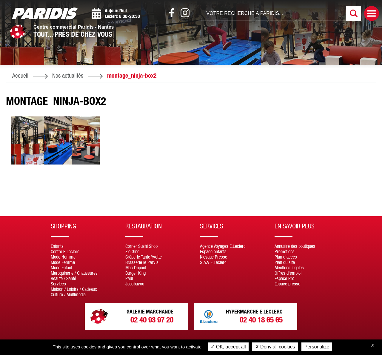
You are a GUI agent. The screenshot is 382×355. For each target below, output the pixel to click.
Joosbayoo (134, 283)
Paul (129, 278)
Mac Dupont (135, 267)
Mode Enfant (61, 267)
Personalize (316, 346)
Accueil (20, 75)
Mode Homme (63, 256)
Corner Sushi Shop (141, 246)
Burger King (135, 273)
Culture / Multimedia (68, 294)
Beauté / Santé (63, 278)
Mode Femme (63, 262)
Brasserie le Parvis (141, 262)
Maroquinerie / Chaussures (74, 273)
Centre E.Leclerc (65, 251)
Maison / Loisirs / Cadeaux (74, 289)
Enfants (57, 246)
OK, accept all (228, 346)
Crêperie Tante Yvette (143, 256)
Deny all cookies (275, 346)
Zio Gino (132, 251)
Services (58, 283)
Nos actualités (67, 75)
